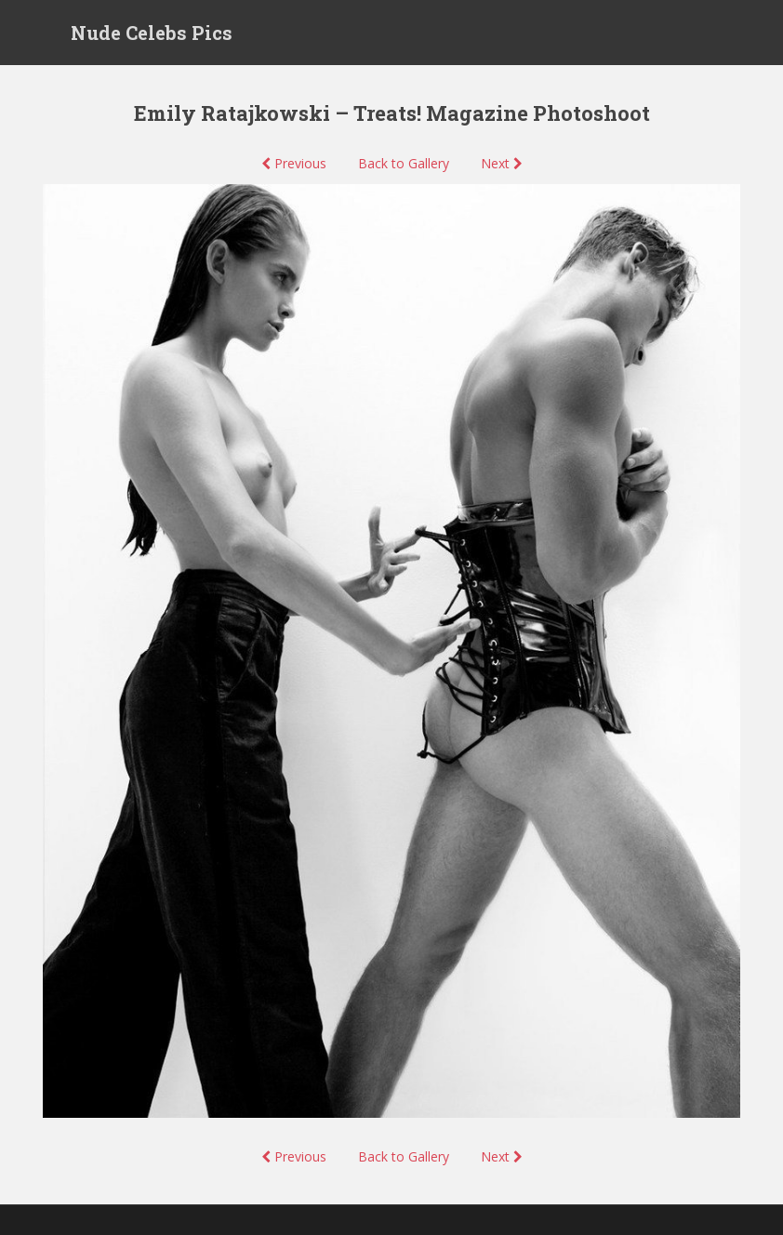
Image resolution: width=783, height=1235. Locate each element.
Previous (293, 163)
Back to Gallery (403, 163)
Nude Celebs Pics (151, 32)
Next (502, 163)
